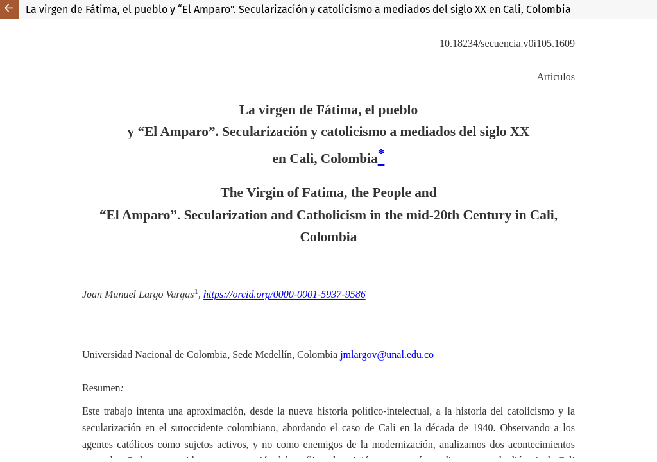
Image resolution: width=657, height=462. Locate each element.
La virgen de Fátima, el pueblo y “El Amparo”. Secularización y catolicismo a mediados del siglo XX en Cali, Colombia (298, 9)
